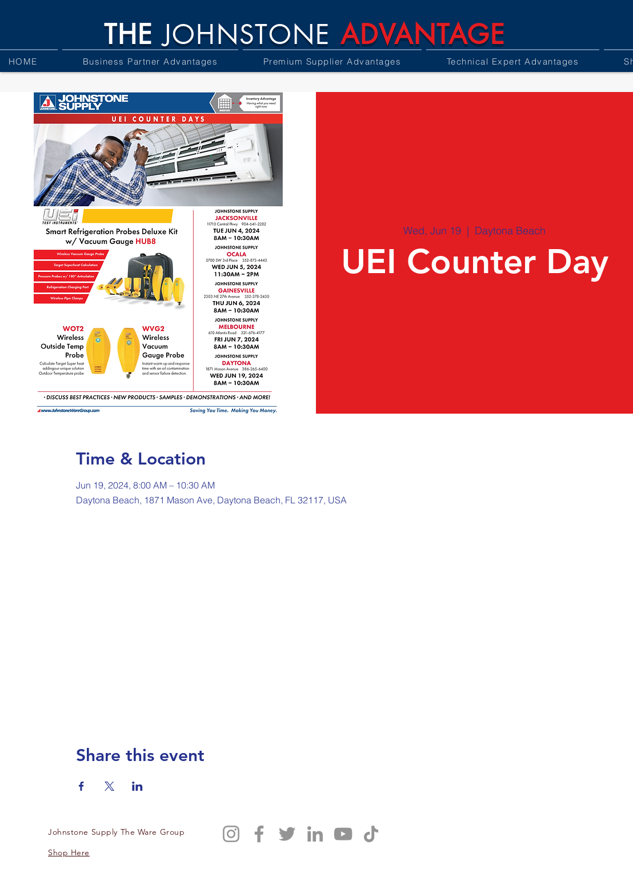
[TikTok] (371, 834)
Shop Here (69, 852)
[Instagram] (231, 834)
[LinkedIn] (315, 834)
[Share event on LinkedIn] (137, 786)
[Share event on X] (109, 786)
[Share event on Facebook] (81, 786)
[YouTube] (343, 834)
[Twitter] (287, 834)
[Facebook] (259, 834)
